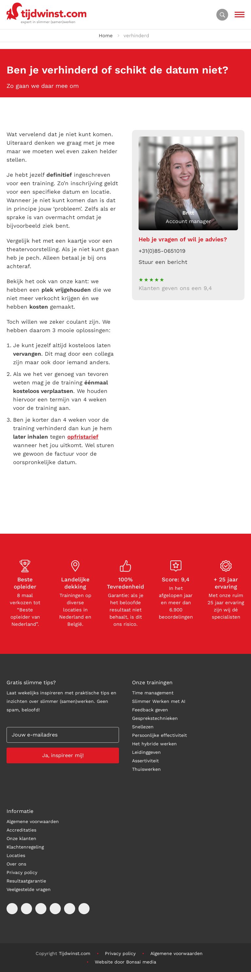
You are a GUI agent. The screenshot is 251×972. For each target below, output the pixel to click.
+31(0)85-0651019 (162, 251)
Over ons (16, 864)
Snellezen (143, 726)
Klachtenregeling (25, 847)
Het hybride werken (154, 743)
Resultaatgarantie (26, 880)
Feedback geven (150, 709)
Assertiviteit (145, 760)
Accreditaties (21, 830)
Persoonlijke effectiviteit (159, 735)
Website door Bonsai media (125, 961)
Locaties (16, 855)
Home (106, 36)
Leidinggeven (146, 752)
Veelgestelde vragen (29, 889)
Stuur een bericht (163, 262)
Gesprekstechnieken (155, 718)
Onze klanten (21, 838)
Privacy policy (22, 872)
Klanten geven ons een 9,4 (175, 288)
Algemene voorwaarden (33, 821)
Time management (153, 692)
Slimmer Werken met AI (158, 701)
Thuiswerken (146, 769)
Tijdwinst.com (74, 953)
